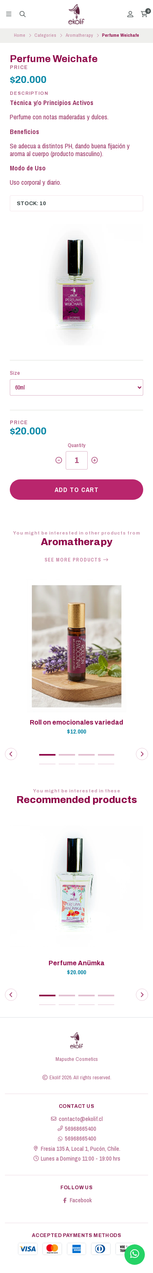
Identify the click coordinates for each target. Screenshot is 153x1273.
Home (19, 35)
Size (15, 373)
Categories (45, 35)
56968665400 (76, 1129)
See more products (76, 559)
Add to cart (77, 489)
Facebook (77, 1200)
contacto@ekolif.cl (77, 1119)
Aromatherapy (79, 35)
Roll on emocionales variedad (76, 722)
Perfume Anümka (76, 963)
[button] (47, 755)
